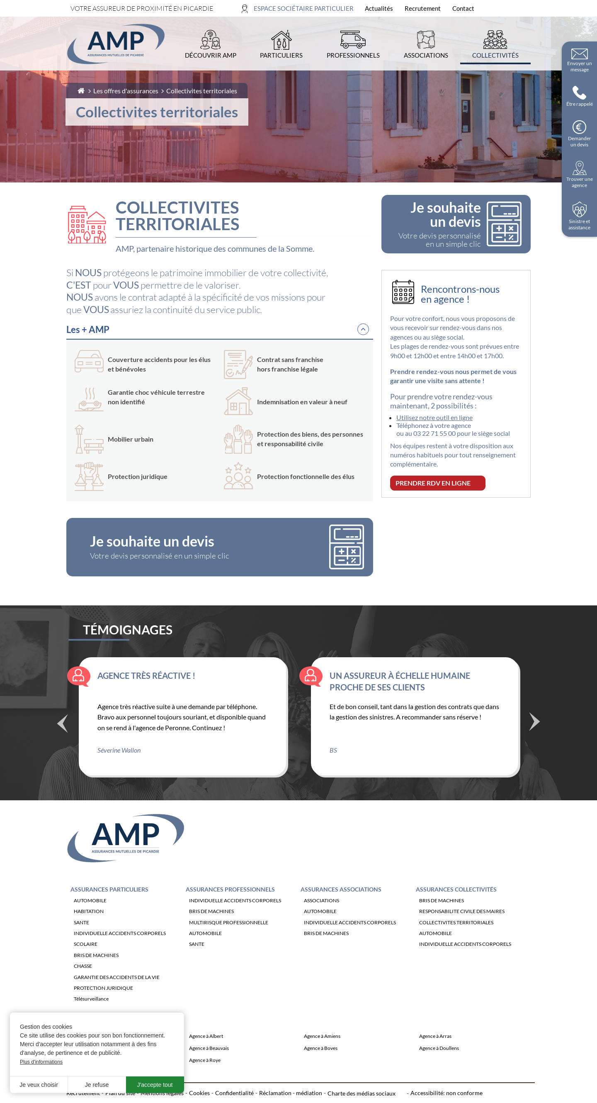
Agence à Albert (206, 1051)
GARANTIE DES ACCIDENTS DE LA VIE (117, 992)
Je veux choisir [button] (38, 1084)
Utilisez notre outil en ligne (434, 417)
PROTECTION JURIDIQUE (103, 1003)
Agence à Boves (320, 1063)
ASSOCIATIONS (321, 915)
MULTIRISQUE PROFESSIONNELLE (228, 937)
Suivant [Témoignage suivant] (535, 735)
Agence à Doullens (439, 1063)
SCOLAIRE (85, 959)
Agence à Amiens (322, 1051)
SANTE (81, 937)
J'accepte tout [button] (155, 1084)
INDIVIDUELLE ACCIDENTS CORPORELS (120, 948)
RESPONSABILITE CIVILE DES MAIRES (462, 926)
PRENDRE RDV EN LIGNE (433, 483)
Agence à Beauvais (209, 1063)
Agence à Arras (435, 1051)
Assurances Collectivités (456, 904)
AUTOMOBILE (90, 915)
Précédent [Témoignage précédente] (62, 739)
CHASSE (83, 981)
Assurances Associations (341, 904)
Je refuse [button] (97, 1084)
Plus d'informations (41, 1062)
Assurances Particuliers (109, 904)
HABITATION (89, 926)
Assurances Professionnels (230, 904)
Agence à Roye (205, 1075)
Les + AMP (87, 329)
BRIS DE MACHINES (96, 970)
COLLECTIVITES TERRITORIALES (456, 937)
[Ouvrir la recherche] (522, 9)
